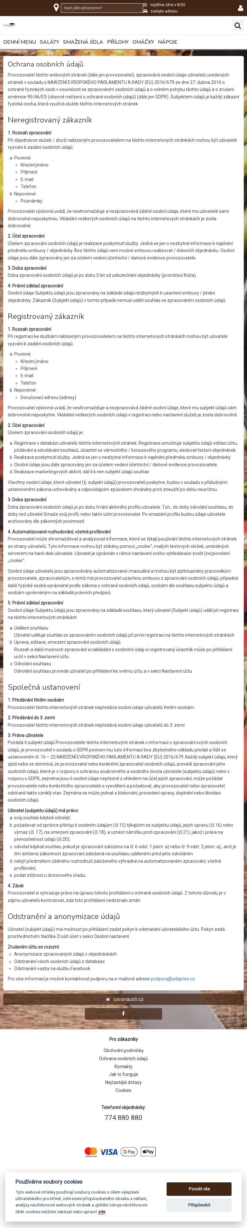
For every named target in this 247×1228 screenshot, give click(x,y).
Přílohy (118, 42)
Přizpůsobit (199, 1205)
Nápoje (168, 42)
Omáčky (143, 42)
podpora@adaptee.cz (173, 978)
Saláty (49, 42)
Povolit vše (199, 1189)
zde (101, 1211)
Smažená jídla (83, 42)
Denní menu (19, 42)
